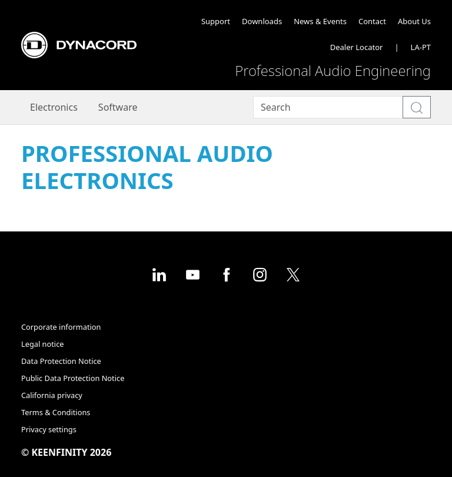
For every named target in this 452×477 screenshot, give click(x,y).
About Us (414, 21)
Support (215, 21)
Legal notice (42, 344)
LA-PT (421, 47)
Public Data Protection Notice (72, 378)
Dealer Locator (356, 47)
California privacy (51, 395)
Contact (372, 21)
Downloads (262, 21)
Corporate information (61, 327)
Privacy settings (49, 429)
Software (118, 107)
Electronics (54, 107)
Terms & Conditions (55, 412)
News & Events (320, 21)
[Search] (328, 107)
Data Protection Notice (61, 361)
